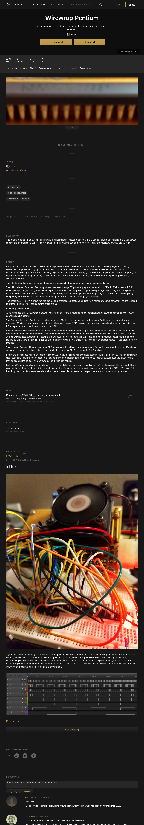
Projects (18, 4)
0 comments (34, 460)
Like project (89, 42)
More (63, 4)
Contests (41, 4)
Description (12, 68)
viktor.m (28, 797)
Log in (132, 4)
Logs (59, 68)
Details (23, 68)
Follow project (56, 42)
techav (72, 34)
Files (33, 68)
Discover (30, 4)
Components (46, 68)
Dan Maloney (30, 816)
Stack (52, 4)
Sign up (119, 4)
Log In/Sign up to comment (19, 791)
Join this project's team (17, 170)
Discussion (86, 68)
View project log (72, 730)
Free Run (12, 456)
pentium (25, 199)
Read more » (12, 721)
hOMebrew (13, 199)
